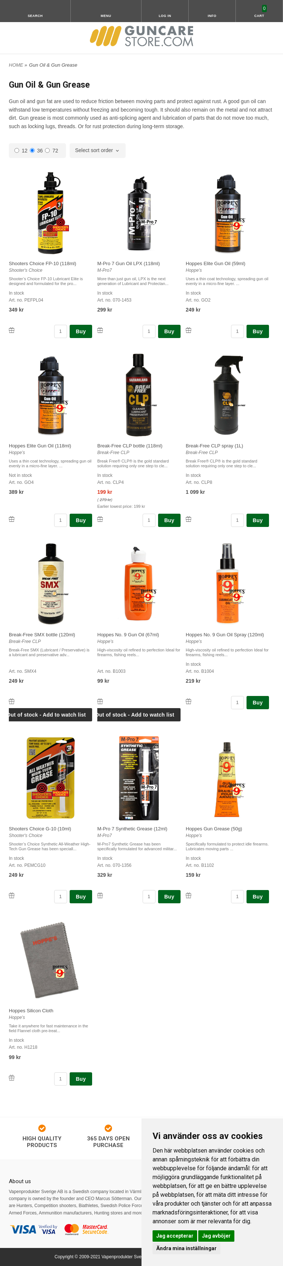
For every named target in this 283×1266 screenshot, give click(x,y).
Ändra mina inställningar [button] (186, 1248)
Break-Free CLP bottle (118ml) (130, 446)
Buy (81, 331)
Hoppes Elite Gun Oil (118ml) (40, 446)
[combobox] (97, 151)
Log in (165, 16)
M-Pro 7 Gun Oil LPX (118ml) (128, 263)
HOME (16, 65)
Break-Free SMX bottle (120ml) (42, 634)
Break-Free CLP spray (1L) (214, 446)
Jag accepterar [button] (174, 1236)
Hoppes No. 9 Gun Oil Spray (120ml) (225, 634)
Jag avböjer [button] (216, 1236)
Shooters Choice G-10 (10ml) (40, 828)
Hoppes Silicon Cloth (31, 1010)
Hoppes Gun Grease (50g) (214, 828)
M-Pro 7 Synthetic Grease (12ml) (132, 828)
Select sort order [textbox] (94, 150)
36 (36, 151)
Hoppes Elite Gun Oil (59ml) (215, 263)
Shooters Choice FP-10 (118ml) (42, 263)
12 (21, 151)
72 (51, 151)
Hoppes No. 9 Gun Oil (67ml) (128, 634)
